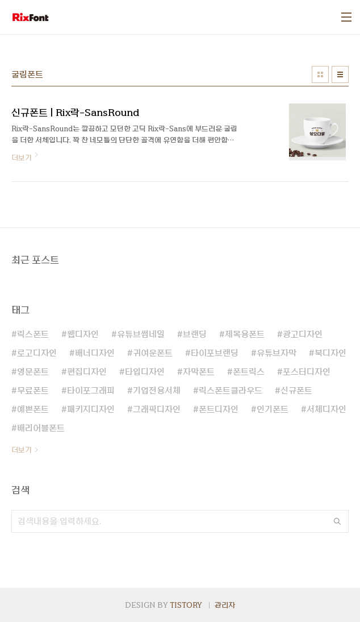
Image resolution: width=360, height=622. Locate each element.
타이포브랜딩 (214, 353)
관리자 (225, 605)
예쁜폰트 (33, 409)
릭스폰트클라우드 (230, 391)
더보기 (21, 449)
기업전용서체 (157, 391)
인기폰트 (272, 409)
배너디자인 (95, 353)
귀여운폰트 (153, 353)
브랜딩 (195, 334)
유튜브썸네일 (141, 334)
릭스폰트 (33, 334)
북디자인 (330, 353)
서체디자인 (326, 409)
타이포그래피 (91, 391)
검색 (337, 521)
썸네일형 (320, 74)
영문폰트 (33, 372)
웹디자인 (83, 334)
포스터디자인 (306, 372)
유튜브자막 (276, 353)
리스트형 (340, 74)
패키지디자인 (91, 409)
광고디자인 (303, 334)
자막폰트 (199, 372)
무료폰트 (33, 391)
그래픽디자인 (157, 409)
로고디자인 (37, 353)
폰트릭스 (249, 372)
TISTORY (186, 605)
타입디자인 (145, 372)
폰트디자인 (218, 409)
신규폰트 (296, 391)
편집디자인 (87, 372)
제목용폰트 (245, 334)
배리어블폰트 (41, 428)
